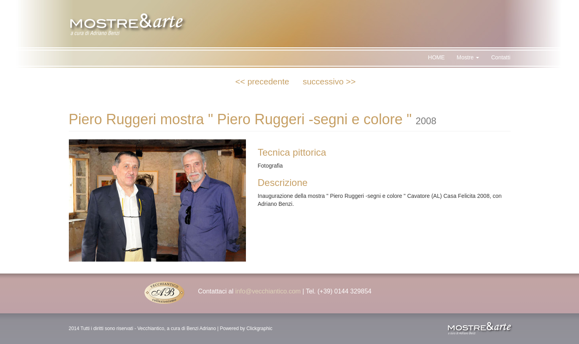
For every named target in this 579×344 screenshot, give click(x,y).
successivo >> (329, 81)
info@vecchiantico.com (268, 291)
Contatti (500, 57)
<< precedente (262, 81)
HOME (436, 57)
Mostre (468, 57)
